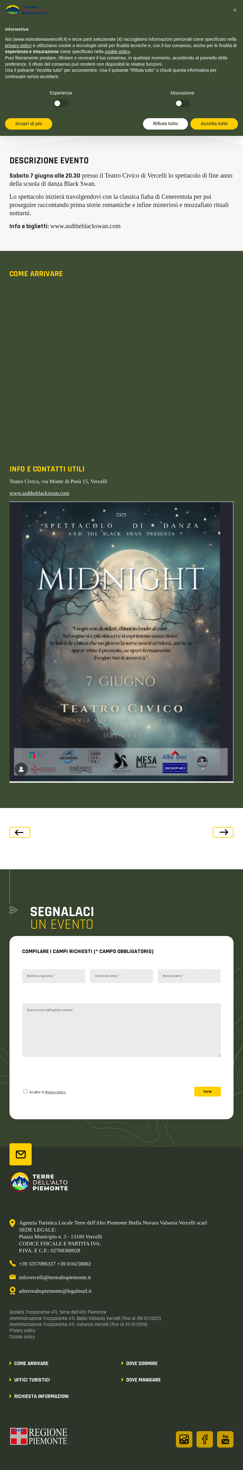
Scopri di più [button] (28, 123)
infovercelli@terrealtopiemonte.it (55, 1277)
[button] (235, 10)
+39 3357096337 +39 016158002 (55, 1264)
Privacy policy (55, 1092)
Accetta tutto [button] (214, 123)
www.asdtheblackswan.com (39, 493)
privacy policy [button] (18, 45)
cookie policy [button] (117, 51)
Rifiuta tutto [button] (165, 123)
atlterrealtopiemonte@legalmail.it (55, 1291)
